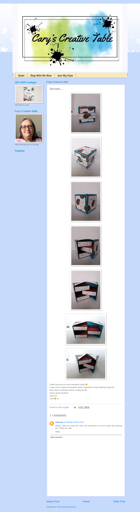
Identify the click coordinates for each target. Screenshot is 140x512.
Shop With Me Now (41, 75)
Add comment (56, 437)
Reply (57, 432)
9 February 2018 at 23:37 (74, 422)
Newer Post (52, 501)
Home (21, 75)
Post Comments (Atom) (66, 507)
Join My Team (65, 75)
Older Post (119, 501)
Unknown (59, 422)
